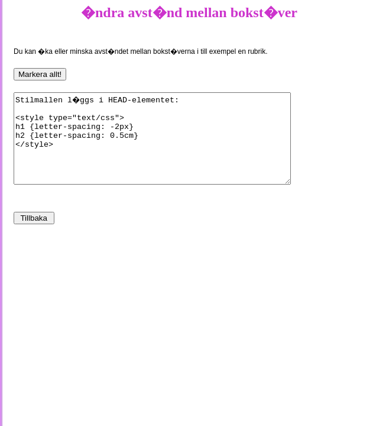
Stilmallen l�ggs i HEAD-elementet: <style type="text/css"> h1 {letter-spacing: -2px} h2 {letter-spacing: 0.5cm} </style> (169, 147)
